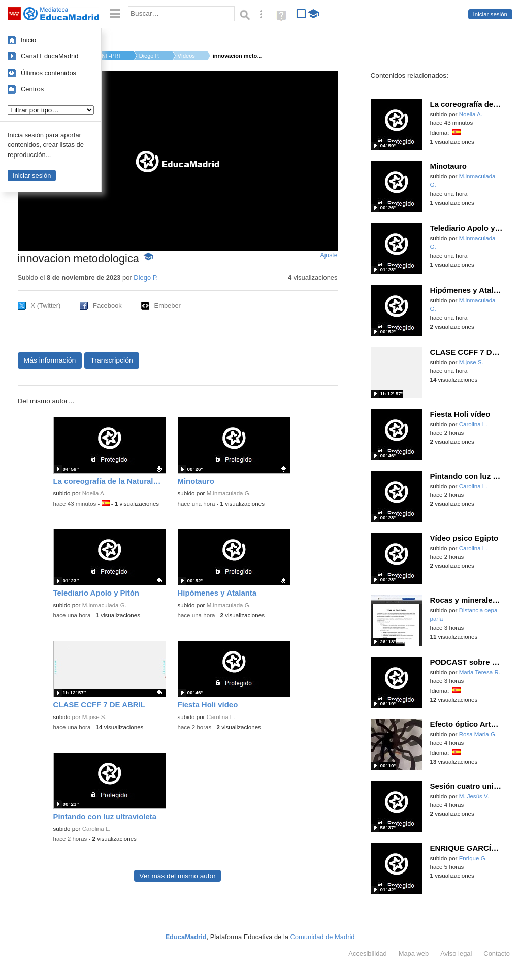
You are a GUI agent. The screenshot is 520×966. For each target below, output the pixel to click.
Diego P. (149, 56)
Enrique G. (473, 858)
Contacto (496, 953)
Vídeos (186, 56)
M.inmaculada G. (229, 493)
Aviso (456, 953)
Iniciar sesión (490, 14)
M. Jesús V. (474, 796)
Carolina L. (221, 717)
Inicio (28, 40)
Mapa (414, 953)
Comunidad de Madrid (322, 937)
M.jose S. (94, 717)
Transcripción (111, 360)
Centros (32, 89)
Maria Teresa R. (479, 672)
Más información (50, 360)
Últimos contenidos (48, 73)
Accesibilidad (367, 953)
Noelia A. (94, 493)
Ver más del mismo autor (177, 876)
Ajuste (328, 255)
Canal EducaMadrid (49, 56)
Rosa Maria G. (478, 734)
